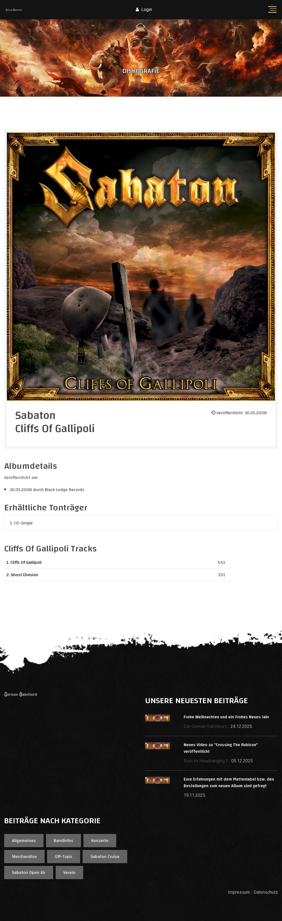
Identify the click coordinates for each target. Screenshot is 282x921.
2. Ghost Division (22, 575)
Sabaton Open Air (28, 872)
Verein (69, 872)
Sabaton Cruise (105, 856)
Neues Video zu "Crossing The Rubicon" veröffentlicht (221, 748)
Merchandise (24, 856)
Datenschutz (266, 892)
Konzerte (100, 840)
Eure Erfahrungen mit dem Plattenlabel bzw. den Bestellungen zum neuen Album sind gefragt (229, 783)
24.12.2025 (241, 726)
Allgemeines (24, 840)
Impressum (239, 892)
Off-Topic (63, 856)
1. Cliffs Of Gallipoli (24, 562)
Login (144, 9)
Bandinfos (63, 840)
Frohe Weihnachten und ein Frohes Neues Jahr (226, 717)
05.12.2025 (242, 760)
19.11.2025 (194, 795)
